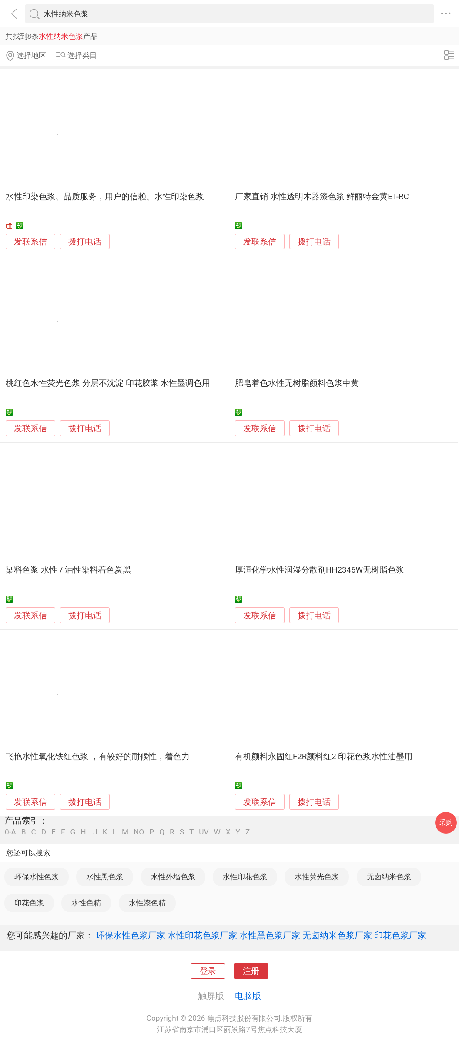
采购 (446, 822)
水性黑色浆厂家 (269, 935)
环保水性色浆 (36, 876)
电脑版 (248, 996)
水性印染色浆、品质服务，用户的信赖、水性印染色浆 (105, 196)
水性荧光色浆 (317, 876)
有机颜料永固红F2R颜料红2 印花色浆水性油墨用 (324, 756)
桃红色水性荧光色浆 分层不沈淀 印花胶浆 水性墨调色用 (108, 383)
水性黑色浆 (104, 876)
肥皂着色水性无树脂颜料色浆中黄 (297, 383)
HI (84, 832)
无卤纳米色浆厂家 (337, 935)
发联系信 (30, 242)
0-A (10, 832)
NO (139, 832)
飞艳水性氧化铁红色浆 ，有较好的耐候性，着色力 (98, 756)
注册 (251, 971)
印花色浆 (29, 902)
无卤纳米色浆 (389, 876)
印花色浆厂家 (400, 935)
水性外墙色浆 (173, 876)
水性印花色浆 (245, 876)
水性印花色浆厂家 (202, 935)
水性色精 (86, 902)
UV (203, 832)
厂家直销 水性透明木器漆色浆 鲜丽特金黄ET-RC (322, 196)
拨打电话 (84, 241)
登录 (208, 971)
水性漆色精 (147, 902)
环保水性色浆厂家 (130, 935)
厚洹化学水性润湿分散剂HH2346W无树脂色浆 (319, 570)
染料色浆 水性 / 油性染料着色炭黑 (68, 570)
